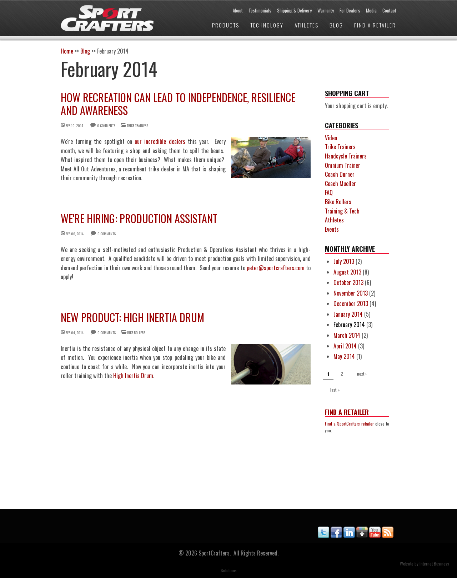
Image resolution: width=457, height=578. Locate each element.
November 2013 (350, 293)
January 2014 (348, 314)
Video (331, 138)
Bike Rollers (136, 332)
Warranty (325, 10)
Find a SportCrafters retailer (349, 424)
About (238, 10)
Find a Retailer (375, 25)
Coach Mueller (340, 183)
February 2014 (349, 324)
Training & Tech (342, 211)
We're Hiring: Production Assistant (139, 218)
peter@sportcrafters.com (276, 267)
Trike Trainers (137, 125)
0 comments (106, 125)
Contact (389, 10)
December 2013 (350, 303)
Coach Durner (340, 174)
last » (335, 390)
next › (362, 374)
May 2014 (344, 356)
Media (371, 10)
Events (332, 229)
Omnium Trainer (342, 165)
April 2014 (345, 346)
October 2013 (348, 282)
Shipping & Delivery (294, 10)
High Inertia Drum (133, 375)
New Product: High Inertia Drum (132, 317)
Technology (266, 25)
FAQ (329, 192)
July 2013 (343, 261)
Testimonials (259, 10)
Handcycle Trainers (346, 156)
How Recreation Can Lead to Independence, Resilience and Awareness (178, 103)
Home (67, 51)
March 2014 (346, 335)
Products (225, 25)
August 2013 (347, 272)
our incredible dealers (160, 141)
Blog (336, 25)
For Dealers (350, 10)
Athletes (306, 25)
